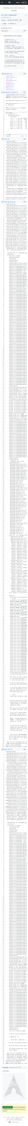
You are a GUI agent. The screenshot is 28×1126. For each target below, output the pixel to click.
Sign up (24, 2)
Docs (8, 1118)
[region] (14, 52)
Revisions (12, 23)
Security (13, 1117)
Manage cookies (17, 1118)
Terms (4, 1117)
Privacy (8, 1117)
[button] (20, 20)
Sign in (18, 2)
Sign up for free (7, 1107)
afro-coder (4, 15)
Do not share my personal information (14, 1120)
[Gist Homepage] (9, 2)
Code (4, 23)
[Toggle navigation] (2, 2)
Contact (11, 1118)
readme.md (12, 15)
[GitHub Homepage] (9, 1122)
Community (22, 1117)
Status (17, 1117)
